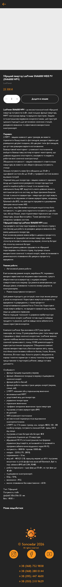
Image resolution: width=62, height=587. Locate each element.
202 (39, 544)
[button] (31, 566)
